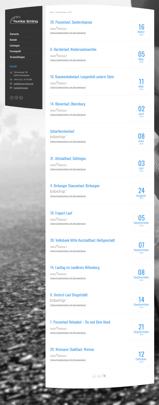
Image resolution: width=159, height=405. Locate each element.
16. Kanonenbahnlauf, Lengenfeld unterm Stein (82, 76)
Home (52, 12)
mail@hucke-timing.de (23, 84)
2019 (69, 12)
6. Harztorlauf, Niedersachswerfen (73, 49)
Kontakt (13, 39)
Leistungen (15, 45)
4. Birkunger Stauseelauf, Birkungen (75, 185)
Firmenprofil (15, 51)
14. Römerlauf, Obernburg (67, 103)
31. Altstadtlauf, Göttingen (68, 158)
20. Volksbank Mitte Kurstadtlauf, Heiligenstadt (82, 240)
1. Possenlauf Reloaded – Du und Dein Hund (80, 322)
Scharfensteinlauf (62, 131)
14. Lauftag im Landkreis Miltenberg (75, 267)
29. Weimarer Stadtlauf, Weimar (72, 349)
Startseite (14, 34)
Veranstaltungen (61, 12)
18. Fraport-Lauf (61, 213)
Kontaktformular (21, 88)
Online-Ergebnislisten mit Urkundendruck (68, 33)
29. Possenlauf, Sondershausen (71, 22)
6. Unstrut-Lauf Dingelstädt (69, 294)
